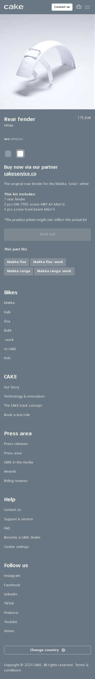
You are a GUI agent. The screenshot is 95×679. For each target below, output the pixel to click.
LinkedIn (10, 594)
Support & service (18, 519)
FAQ (7, 528)
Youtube (10, 622)
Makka (9, 303)
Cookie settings (16, 547)
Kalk (7, 312)
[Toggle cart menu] (78, 7)
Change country (48, 650)
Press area (13, 453)
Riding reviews (16, 481)
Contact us (62, 7)
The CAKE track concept (23, 405)
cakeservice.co (20, 173)
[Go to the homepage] (13, 7)
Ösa (7, 321)
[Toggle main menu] (87, 7)
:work (9, 340)
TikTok (9, 603)
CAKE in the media (18, 462)
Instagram (12, 576)
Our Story (11, 387)
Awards (10, 471)
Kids (7, 358)
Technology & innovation (24, 396)
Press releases (16, 444)
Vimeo (9, 631)
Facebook (12, 585)
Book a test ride (17, 415)
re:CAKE (10, 349)
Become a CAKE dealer (22, 537)
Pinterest (11, 613)
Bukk (8, 330)
